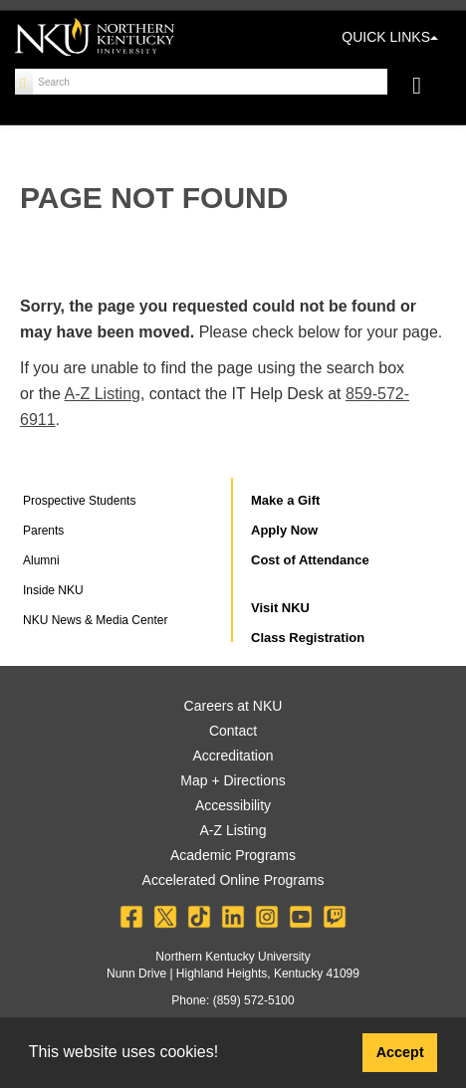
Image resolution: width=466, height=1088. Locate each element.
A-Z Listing (101, 393)
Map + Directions (232, 780)
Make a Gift (285, 500)
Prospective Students (79, 501)
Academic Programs (233, 855)
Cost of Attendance (310, 559)
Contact (233, 731)
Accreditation (233, 755)
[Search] (24, 82)
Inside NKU (53, 590)
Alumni (41, 560)
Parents (43, 531)
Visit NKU (280, 607)
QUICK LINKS (390, 37)
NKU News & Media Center (95, 620)
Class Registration (307, 637)
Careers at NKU (233, 706)
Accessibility (233, 805)
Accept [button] (400, 1052)
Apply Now (284, 530)
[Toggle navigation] (426, 88)
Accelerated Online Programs (233, 880)
